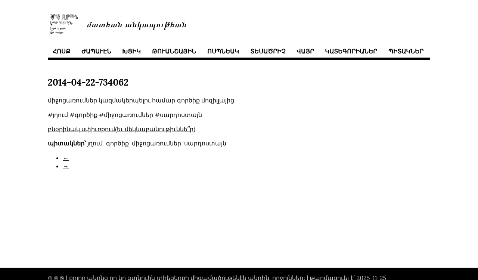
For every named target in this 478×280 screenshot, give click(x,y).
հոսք (61, 51)
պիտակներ (405, 51)
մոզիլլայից (217, 100)
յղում (95, 143)
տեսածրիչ (267, 51)
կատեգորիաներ (351, 51)
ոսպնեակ (223, 51)
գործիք (117, 143)
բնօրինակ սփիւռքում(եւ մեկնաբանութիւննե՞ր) (121, 129)
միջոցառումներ (156, 143)
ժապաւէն (96, 51)
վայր (305, 51)
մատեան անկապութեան (137, 23)
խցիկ (131, 51)
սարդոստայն (205, 143)
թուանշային (174, 51)
